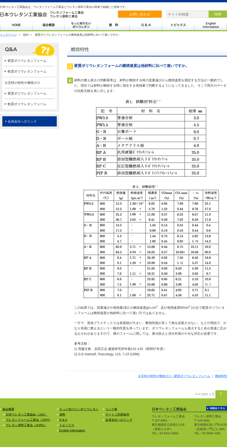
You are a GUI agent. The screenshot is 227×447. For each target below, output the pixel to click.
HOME (16, 25)
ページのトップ (204, 394)
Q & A (63, 420)
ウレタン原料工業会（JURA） (26, 425)
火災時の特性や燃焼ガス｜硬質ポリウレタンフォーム (174, 376)
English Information (211, 25)
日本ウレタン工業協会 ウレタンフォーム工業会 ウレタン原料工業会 (42, 14)
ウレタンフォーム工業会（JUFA (27, 420)
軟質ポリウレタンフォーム (27, 71)
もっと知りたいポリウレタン (81, 25)
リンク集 (111, 409)
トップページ (8, 34)
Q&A (146, 25)
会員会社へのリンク (22, 121)
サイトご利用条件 (117, 414)
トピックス (178, 25)
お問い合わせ (139, 14)
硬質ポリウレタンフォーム (27, 61)
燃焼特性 (221, 376)
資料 (113, 25)
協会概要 (48, 25)
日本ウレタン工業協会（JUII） (26, 414)
